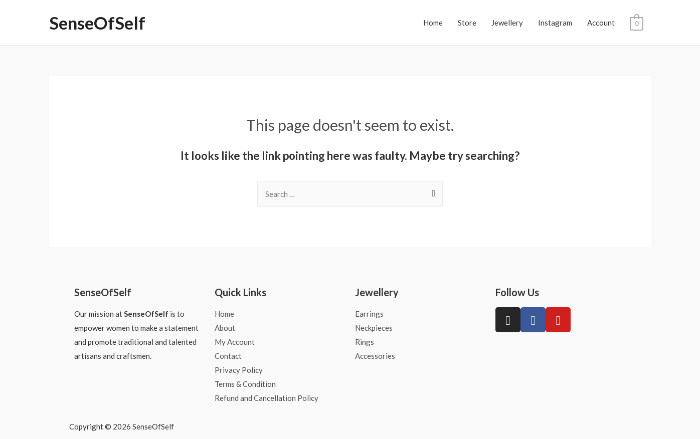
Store (467, 22)
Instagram (555, 22)
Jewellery (507, 22)
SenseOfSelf (97, 22)
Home (433, 22)
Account (601, 22)
